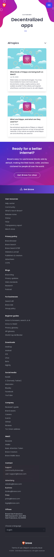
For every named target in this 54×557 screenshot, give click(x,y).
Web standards (11, 282)
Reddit (7, 377)
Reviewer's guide (12, 407)
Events (8, 418)
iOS (6, 354)
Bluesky (8, 388)
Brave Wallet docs (12, 455)
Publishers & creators (13, 255)
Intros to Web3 (11, 324)
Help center (10, 203)
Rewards (8, 441)
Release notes (11, 214)
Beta (7, 361)
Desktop (8, 347)
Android (8, 350)
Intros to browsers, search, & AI (17, 320)
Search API (9, 301)
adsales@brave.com (22, 483)
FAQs (7, 222)
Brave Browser (10, 241)
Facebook (9, 391)
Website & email (12, 252)
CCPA (7, 263)
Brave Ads (9, 305)
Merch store (10, 229)
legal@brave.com (12, 503)
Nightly (8, 365)
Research (9, 285)
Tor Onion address (12, 429)
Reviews (8, 425)
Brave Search (10, 244)
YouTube (9, 395)
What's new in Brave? (13, 211)
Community (10, 207)
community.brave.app (14, 470)
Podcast (8, 289)
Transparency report (13, 225)
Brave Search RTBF (12, 248)
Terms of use (17, 548)
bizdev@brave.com (13, 491)
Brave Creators (11, 452)
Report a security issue (33, 548)
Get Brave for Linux (27, 175)
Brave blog (9, 275)
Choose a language (13, 526)
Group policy (10, 308)
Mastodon (9, 384)
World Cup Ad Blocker (14, 335)
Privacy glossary (11, 328)
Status (7, 218)
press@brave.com (12, 499)
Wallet (7, 444)
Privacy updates (11, 278)
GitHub (8, 422)
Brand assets (10, 411)
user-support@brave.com (15, 474)
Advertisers (9, 259)
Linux (7, 358)
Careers (8, 414)
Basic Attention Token (14, 448)
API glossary (10, 331)
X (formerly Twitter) (13, 380)
